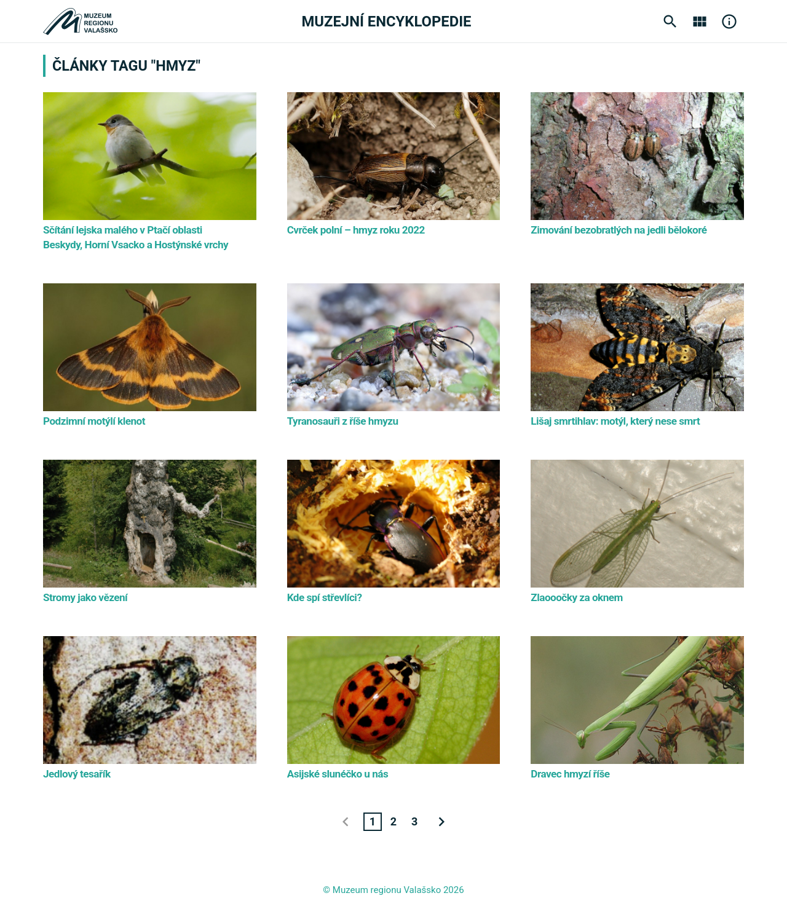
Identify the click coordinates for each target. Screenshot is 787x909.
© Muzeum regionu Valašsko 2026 (393, 889)
